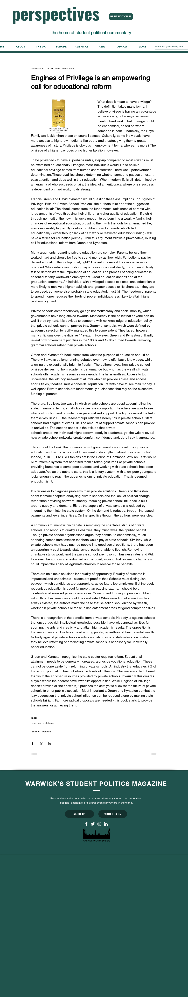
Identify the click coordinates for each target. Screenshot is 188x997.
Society (35, 731)
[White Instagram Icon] (99, 824)
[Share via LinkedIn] (49, 743)
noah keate (48, 723)
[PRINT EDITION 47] (121, 16)
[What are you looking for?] (171, 47)
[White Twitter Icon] (92, 824)
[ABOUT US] (79, 814)
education (36, 723)
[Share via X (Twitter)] (41, 743)
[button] (142, 47)
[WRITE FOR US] (112, 814)
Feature (46, 731)
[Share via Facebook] (32, 743)
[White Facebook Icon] (86, 824)
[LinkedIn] (105, 824)
